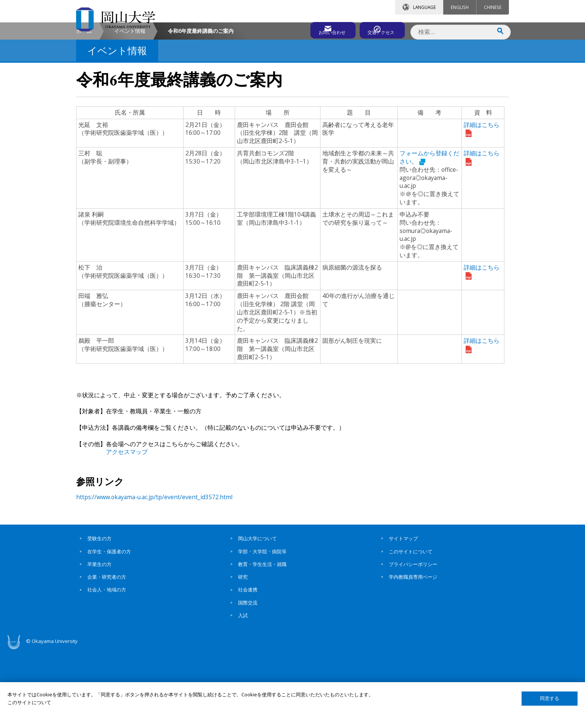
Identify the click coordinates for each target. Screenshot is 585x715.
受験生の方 (99, 602)
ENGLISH (460, 7)
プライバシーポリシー (413, 628)
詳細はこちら (482, 221)
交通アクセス (378, 28)
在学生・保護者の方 (109, 615)
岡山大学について (257, 602)
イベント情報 (130, 94)
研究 (243, 640)
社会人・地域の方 (106, 653)
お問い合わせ (312, 28)
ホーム (84, 94)
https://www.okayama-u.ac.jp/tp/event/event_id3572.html (154, 561)
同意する (549, 698)
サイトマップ (403, 602)
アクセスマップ (127, 516)
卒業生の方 (99, 628)
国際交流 (247, 666)
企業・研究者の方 (106, 640)
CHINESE (492, 7)
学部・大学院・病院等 (262, 615)
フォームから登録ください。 (429, 221)
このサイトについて (410, 615)
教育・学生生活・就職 (262, 628)
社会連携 (247, 653)
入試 (243, 679)
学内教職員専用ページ (413, 640)
